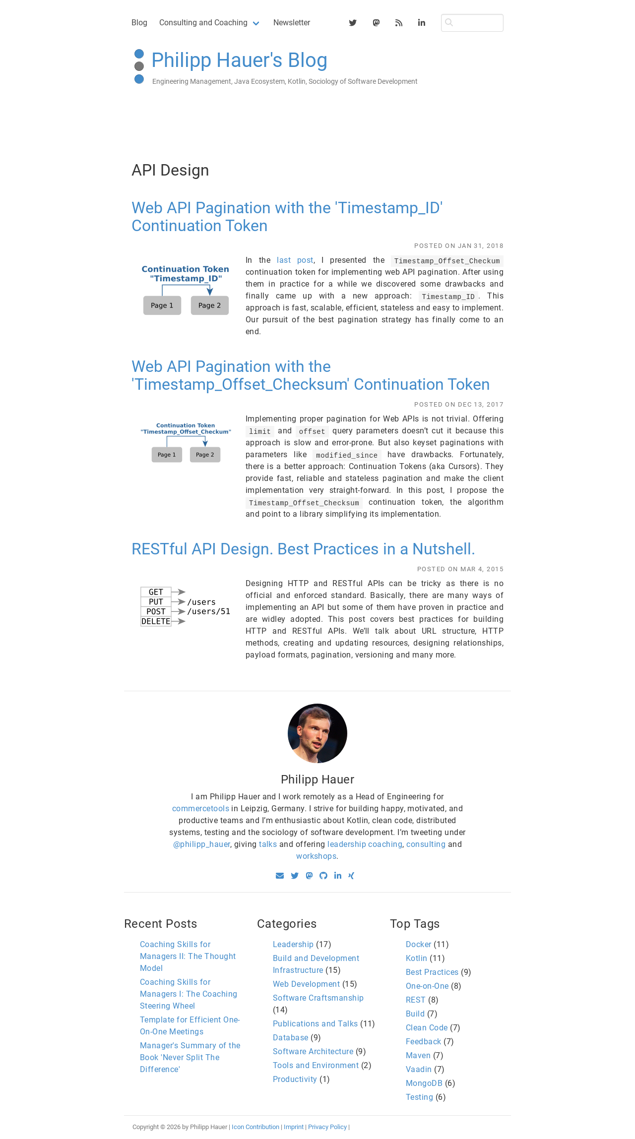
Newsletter (291, 22)
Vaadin (419, 1069)
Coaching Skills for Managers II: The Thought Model (188, 956)
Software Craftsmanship (318, 998)
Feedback (424, 1041)
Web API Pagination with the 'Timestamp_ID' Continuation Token (287, 216)
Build (415, 1014)
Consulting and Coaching (203, 22)
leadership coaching (364, 844)
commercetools (200, 808)
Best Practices (432, 972)
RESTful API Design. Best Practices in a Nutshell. (303, 549)
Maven (418, 1055)
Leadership (293, 944)
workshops (316, 856)
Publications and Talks (315, 1023)
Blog (139, 22)
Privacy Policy (327, 1127)
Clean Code (427, 1027)
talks (268, 844)
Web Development (306, 984)
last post (295, 260)
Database (291, 1037)
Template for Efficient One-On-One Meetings (190, 1025)
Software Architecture (313, 1051)
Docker (419, 944)
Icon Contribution (255, 1127)
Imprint (294, 1127)
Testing (419, 1097)
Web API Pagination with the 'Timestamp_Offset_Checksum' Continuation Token (310, 375)
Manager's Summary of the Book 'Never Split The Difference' (190, 1057)
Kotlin (417, 958)
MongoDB (424, 1083)
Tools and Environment (316, 1065)
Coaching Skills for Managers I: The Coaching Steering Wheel (189, 994)
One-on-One (427, 986)
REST (416, 1000)
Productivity (295, 1079)
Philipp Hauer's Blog (239, 60)
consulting (425, 844)
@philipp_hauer (201, 844)
